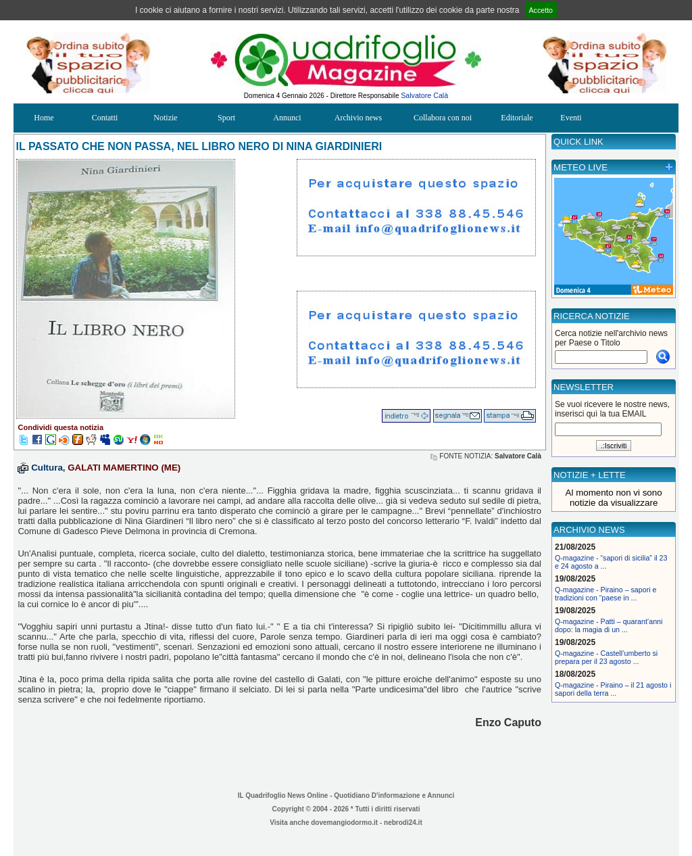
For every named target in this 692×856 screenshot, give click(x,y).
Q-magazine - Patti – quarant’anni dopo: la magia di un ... (608, 625)
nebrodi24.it (403, 822)
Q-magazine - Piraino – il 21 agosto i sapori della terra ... (613, 689)
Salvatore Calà (424, 95)
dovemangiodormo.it (344, 822)
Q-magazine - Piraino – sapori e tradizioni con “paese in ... (605, 594)
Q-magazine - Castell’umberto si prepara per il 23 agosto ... (606, 657)
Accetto (541, 10)
